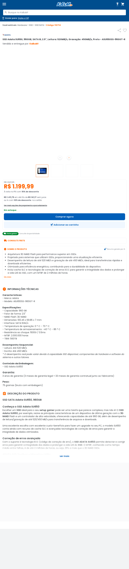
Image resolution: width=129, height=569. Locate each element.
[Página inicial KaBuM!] (64, 4)
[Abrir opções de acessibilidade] (117, 4)
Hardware (22, 25)
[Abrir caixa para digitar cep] (15, 18)
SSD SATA (40, 25)
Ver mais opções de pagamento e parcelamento (25, 205)
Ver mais (7, 277)
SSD (31, 25)
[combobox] (64, 12)
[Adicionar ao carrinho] (64, 224)
